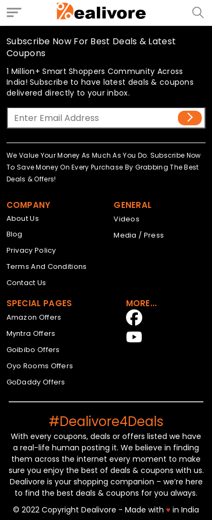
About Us (22, 218)
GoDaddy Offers (35, 382)
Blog (14, 234)
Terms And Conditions (46, 266)
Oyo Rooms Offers (40, 366)
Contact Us (26, 283)
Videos (127, 219)
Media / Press (139, 235)
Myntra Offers (31, 333)
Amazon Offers (34, 317)
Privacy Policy (31, 250)
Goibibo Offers (33, 350)
